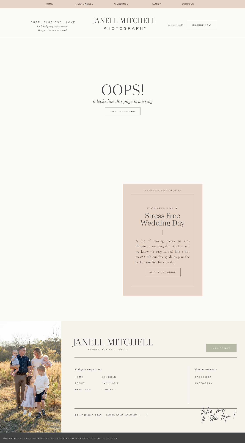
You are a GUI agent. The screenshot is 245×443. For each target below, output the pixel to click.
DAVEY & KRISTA (79, 438)
